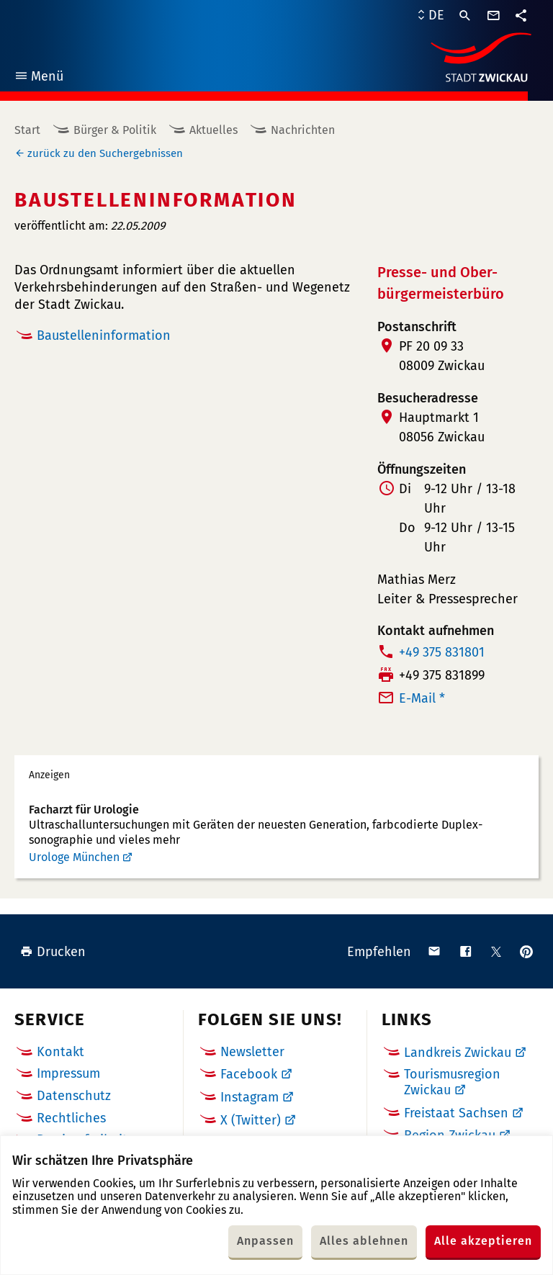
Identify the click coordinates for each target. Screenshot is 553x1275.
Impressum (68, 1073)
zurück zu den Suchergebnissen (105, 153)
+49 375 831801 (442, 652)
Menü (38, 78)
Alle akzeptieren (483, 1241)
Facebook (248, 1074)
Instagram (249, 1097)
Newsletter (252, 1052)
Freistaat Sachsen (456, 1113)
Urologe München (74, 857)
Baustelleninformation (104, 335)
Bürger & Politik (114, 130)
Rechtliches (71, 1118)
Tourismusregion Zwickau (452, 1082)
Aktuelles (213, 130)
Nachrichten (303, 130)
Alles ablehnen (364, 1241)
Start (27, 130)
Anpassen (265, 1241)
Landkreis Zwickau (457, 1052)
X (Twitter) (250, 1120)
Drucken (53, 952)
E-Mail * (422, 698)
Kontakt (60, 1052)
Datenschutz (74, 1096)
